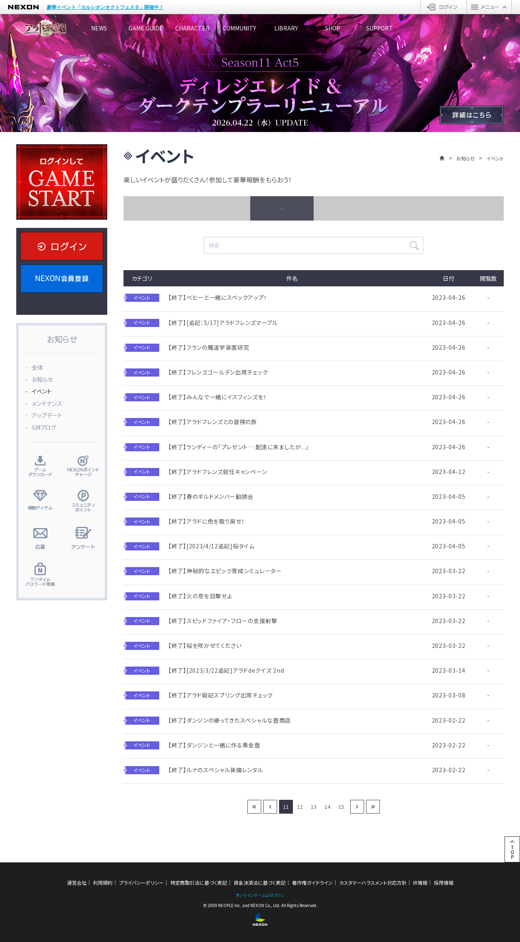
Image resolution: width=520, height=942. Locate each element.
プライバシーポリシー (141, 882)
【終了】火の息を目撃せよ (200, 596)
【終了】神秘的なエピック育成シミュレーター (225, 571)
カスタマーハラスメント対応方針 (373, 882)
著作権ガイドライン (312, 882)
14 (327, 806)
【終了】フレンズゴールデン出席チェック (218, 372)
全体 (155, 208)
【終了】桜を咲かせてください (205, 646)
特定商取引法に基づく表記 (198, 882)
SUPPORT (473, 28)
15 (341, 806)
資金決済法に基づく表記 (260, 882)
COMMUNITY (290, 28)
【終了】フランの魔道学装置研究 (208, 347)
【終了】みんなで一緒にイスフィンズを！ (217, 397)
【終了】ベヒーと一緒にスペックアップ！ (217, 297)
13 (313, 806)
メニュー (489, 7)
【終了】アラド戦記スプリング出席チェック (220, 695)
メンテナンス (345, 208)
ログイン (443, 7)
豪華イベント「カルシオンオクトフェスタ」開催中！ (105, 7)
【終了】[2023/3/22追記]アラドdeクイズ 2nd (226, 670)
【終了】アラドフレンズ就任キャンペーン (217, 472)
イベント (282, 208)
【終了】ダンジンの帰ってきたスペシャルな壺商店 (229, 720)
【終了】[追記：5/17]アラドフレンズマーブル (223, 323)
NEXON (23, 7)
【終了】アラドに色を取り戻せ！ (206, 521)
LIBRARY (351, 28)
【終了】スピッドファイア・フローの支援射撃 (222, 621)
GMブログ (472, 208)
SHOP (412, 28)
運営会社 (77, 882)
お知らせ (465, 158)
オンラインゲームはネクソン (260, 895)
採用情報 (443, 882)
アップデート (408, 208)
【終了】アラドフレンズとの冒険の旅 (212, 422)
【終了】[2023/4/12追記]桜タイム (211, 546)
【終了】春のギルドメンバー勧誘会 (211, 496)
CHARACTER (229, 28)
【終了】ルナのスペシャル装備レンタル (215, 770)
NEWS (108, 28)
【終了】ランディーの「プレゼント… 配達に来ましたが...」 (238, 447)
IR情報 (420, 882)
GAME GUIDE (169, 28)
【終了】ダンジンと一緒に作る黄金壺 (214, 745)
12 (300, 806)
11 (286, 806)
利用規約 (103, 882)
